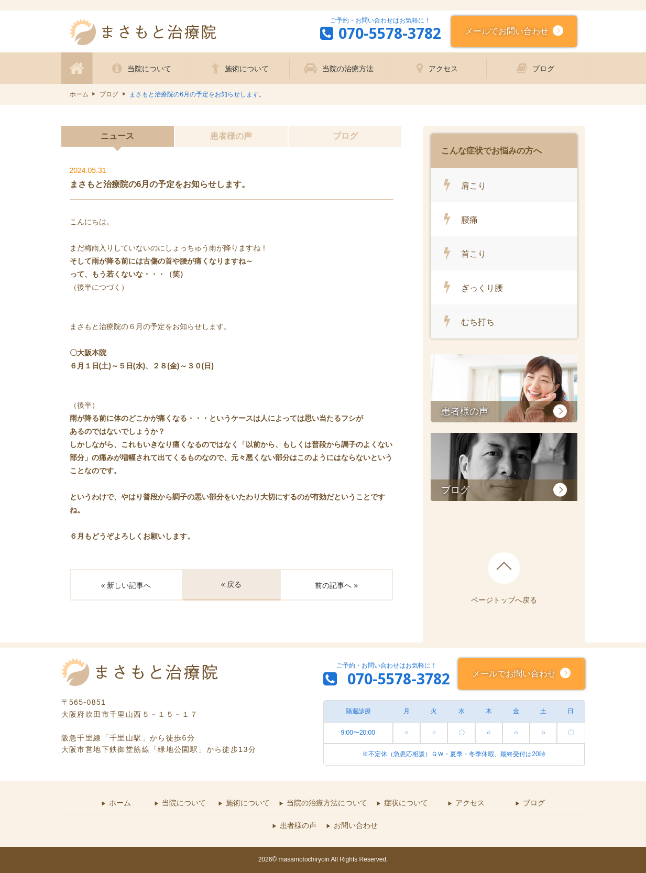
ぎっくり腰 (482, 287)
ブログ (543, 68)
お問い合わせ (356, 825)
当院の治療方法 (348, 68)
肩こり (473, 185)
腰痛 (469, 219)
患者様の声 (231, 136)
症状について (406, 803)
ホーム (79, 94)
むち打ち (478, 322)
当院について (149, 68)
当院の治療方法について (327, 803)
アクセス (443, 68)
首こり (473, 253)
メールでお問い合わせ (509, 30)
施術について (247, 68)
